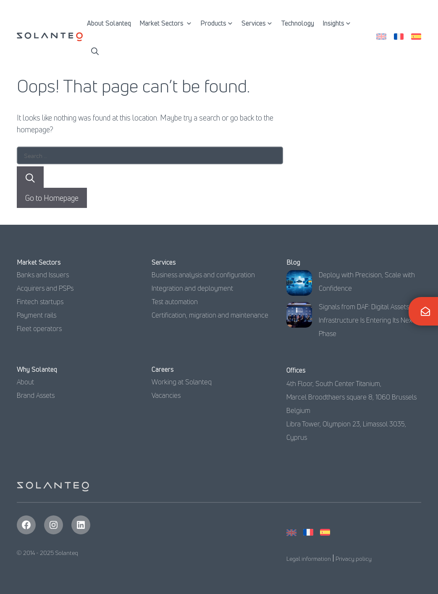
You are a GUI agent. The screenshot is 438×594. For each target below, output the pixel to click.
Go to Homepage (52, 198)
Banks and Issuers (43, 274)
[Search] (30, 177)
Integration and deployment (192, 288)
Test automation (175, 301)
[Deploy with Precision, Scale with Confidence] (299, 285)
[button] (95, 50)
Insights (337, 23)
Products (216, 23)
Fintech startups (40, 301)
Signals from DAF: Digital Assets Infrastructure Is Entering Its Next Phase (366, 320)
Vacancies (166, 395)
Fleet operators (39, 328)
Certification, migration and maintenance (210, 315)
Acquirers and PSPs (45, 288)
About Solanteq (109, 23)
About (25, 381)
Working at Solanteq (182, 381)
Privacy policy (354, 558)
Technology (297, 23)
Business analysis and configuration (203, 274)
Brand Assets (36, 395)
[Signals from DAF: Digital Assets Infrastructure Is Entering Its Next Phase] (299, 317)
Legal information (308, 558)
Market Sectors (165, 23)
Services (257, 23)
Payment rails (36, 315)
